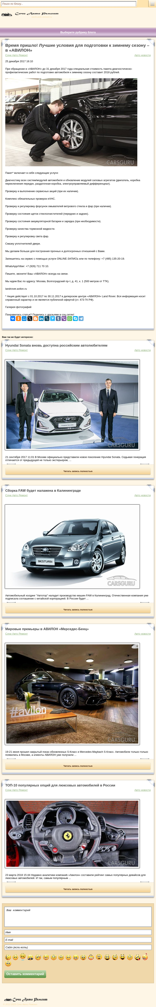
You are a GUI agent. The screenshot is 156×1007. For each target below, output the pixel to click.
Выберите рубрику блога (78, 32)
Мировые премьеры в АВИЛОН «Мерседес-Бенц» (47, 629)
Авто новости (142, 55)
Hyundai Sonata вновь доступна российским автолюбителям (56, 345)
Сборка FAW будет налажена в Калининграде (43, 491)
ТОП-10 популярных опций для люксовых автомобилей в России (60, 785)
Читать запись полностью (78, 471)
